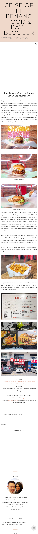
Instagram (23, 398)
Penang (26, 418)
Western (32, 418)
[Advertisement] (19, 67)
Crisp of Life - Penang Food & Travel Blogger (19, 19)
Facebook (16, 398)
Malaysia (20, 418)
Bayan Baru (9, 418)
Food (15, 418)
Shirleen (10, 400)
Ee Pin (16, 400)
